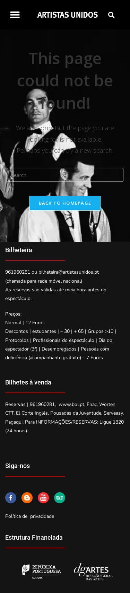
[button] (15, 15)
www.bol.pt (71, 404)
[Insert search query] (65, 175)
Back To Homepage (65, 203)
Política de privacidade (29, 516)
